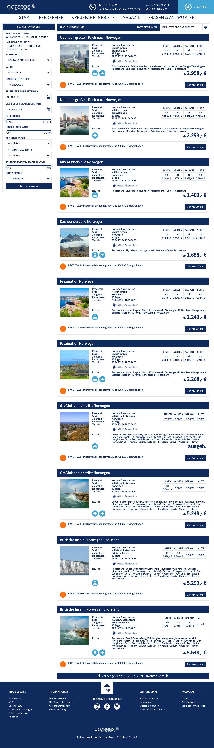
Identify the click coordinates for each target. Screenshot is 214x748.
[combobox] (29, 60)
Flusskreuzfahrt (37, 37)
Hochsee (14, 37)
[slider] (6, 119)
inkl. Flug (34, 45)
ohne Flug (15, 45)
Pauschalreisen (19, 49)
